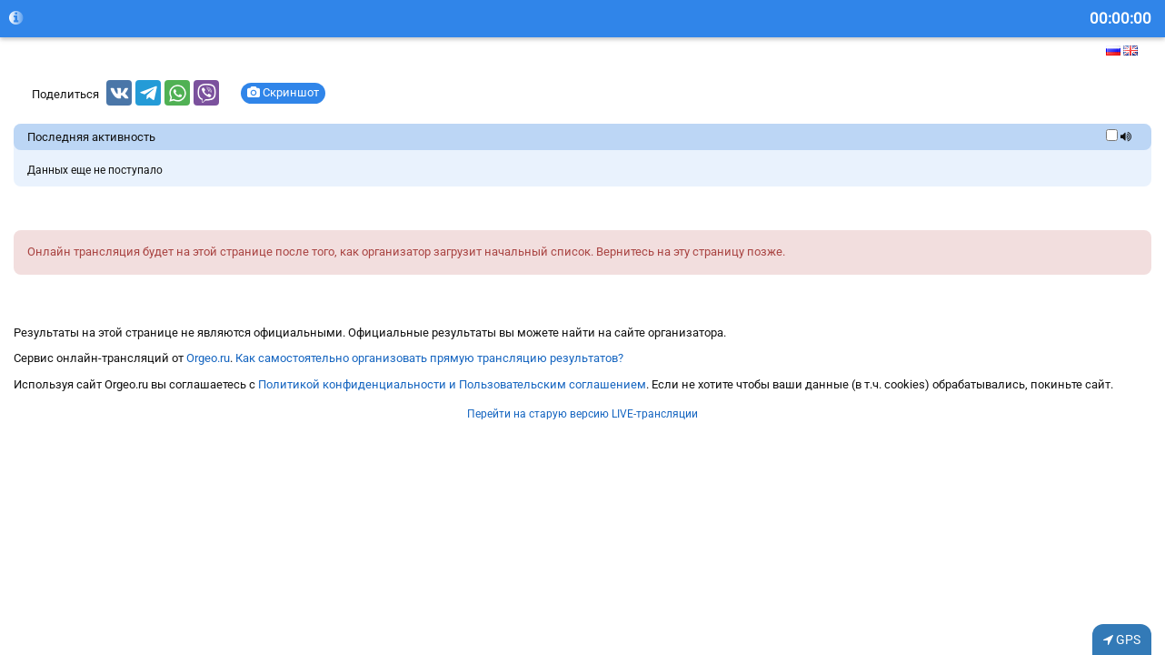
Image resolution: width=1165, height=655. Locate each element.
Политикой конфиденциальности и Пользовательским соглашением (452, 384)
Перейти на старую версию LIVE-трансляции (582, 414)
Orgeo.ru (208, 358)
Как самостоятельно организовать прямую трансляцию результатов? (429, 358)
